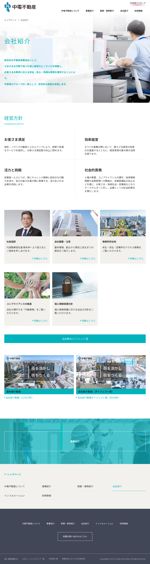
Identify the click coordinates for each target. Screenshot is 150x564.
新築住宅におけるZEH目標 (72, 558)
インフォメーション (14, 495)
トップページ (10, 20)
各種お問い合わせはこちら (75, 536)
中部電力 (52, 558)
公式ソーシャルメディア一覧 (33, 559)
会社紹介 (124, 10)
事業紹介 (90, 10)
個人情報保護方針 (11, 559)
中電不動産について (70, 10)
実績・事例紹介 (107, 10)
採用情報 (139, 10)
